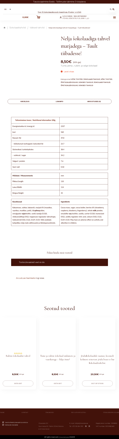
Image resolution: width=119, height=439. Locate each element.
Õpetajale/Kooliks (69, 82)
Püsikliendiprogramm (111, 412)
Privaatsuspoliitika (78, 412)
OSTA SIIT (18, 383)
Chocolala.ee (63, 437)
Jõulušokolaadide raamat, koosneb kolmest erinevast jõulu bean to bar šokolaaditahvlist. (97, 359)
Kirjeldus (25, 101)
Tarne (2, 412)
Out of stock (97, 383)
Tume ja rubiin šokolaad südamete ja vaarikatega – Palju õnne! (57, 357)
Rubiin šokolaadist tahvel (18, 355)
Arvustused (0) (94, 101)
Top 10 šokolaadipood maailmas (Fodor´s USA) (59, 12)
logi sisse (40, 278)
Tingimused (49, 412)
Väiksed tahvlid (37, 28)
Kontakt (25, 412)
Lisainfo (59, 101)
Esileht (4, 27)
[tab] (25, 101)
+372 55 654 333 (77, 426)
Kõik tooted (77, 79)
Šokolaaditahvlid (17, 28)
